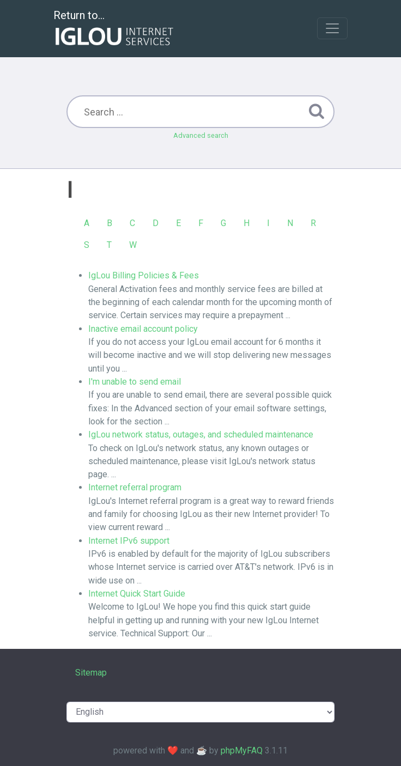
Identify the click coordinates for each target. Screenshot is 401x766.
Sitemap (91, 672)
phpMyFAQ (242, 750)
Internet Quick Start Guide (136, 593)
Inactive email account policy (143, 329)
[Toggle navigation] (332, 28)
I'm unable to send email (134, 381)
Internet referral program (134, 487)
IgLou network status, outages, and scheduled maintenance (200, 434)
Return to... (114, 29)
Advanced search (200, 135)
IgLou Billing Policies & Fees (143, 275)
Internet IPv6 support (128, 541)
